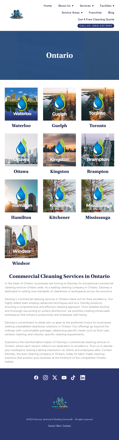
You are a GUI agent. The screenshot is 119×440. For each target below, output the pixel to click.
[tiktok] (73, 378)
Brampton (97, 171)
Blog (111, 12)
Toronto (97, 125)
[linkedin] (83, 378)
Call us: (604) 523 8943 (96, 26)
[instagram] (45, 378)
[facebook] (36, 378)
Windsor (21, 263)
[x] (55, 378)
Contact (67, 425)
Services (87, 5)
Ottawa (21, 171)
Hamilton (21, 217)
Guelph (59, 125)
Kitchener (59, 217)
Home (48, 5)
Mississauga (97, 217)
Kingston (59, 171)
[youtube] (64, 378)
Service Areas (72, 12)
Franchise (95, 12)
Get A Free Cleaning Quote (96, 19)
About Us (65, 5)
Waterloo (21, 125)
